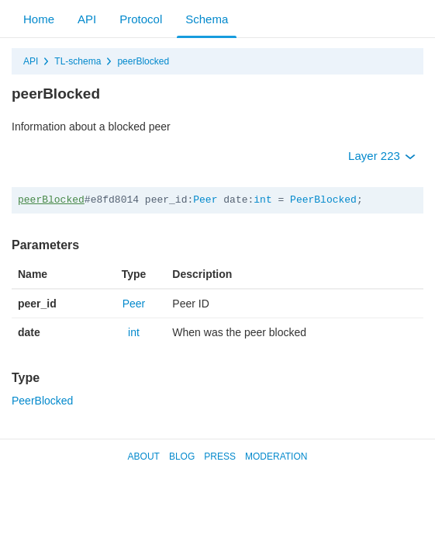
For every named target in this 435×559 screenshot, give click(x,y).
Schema (206, 19)
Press (220, 456)
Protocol (140, 19)
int (262, 200)
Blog (182, 456)
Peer (205, 200)
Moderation (276, 456)
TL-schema (77, 61)
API (87, 19)
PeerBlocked (323, 200)
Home (38, 19)
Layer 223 (382, 155)
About (144, 456)
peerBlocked (143, 61)
